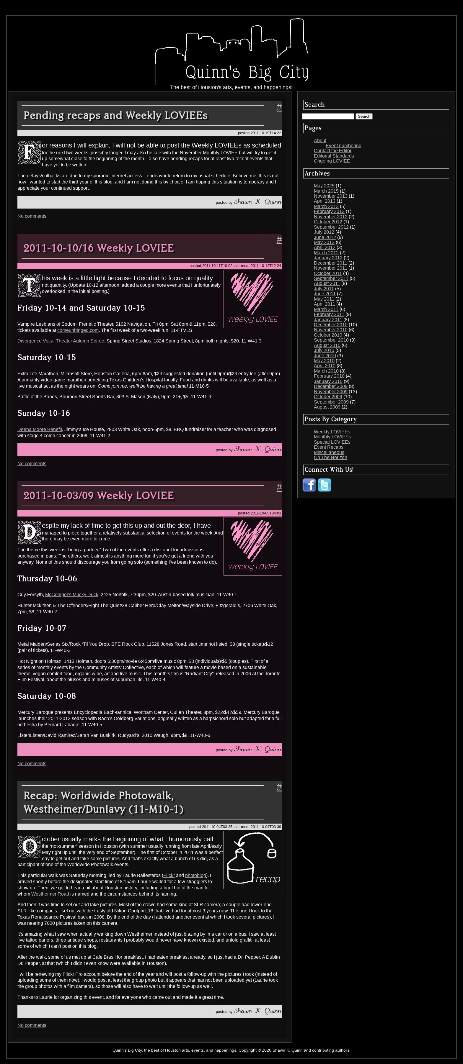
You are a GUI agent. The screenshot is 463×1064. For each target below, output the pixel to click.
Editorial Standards (334, 155)
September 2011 (331, 278)
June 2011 (325, 293)
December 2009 (331, 386)
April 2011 (324, 303)
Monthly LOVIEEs (332, 436)
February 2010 (329, 375)
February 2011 (329, 314)
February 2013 (329, 211)
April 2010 (324, 365)
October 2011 (328, 273)
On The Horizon (330, 457)
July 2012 (324, 232)
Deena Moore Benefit (39, 429)
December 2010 (331, 324)
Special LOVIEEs (332, 442)
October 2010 (328, 334)
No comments (31, 216)
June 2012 (325, 237)
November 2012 (331, 216)
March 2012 (326, 252)
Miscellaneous (329, 452)
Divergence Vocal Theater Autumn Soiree (60, 340)
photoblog (195, 875)
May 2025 (324, 185)
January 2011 (328, 319)
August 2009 (327, 406)
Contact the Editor (332, 150)
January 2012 (328, 257)
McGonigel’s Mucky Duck (71, 594)
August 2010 (327, 345)
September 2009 (331, 401)
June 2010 (325, 355)
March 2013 (326, 206)
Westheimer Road (50, 893)
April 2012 (324, 247)
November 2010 (331, 329)
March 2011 (326, 309)
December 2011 (330, 262)
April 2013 (324, 201)
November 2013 (331, 196)
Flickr (169, 875)
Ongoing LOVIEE (332, 160)
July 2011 (324, 288)
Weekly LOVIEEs (332, 431)
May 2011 (324, 298)
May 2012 (324, 242)
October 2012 (328, 221)
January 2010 (328, 381)
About (320, 140)
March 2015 (326, 191)
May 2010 (324, 360)
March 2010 (326, 370)
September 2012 (331, 226)
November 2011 (330, 267)
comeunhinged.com (78, 330)
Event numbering (343, 145)
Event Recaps (328, 447)
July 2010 (324, 350)
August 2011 (327, 283)
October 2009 (328, 396)
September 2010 (331, 339)
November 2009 (331, 391)
